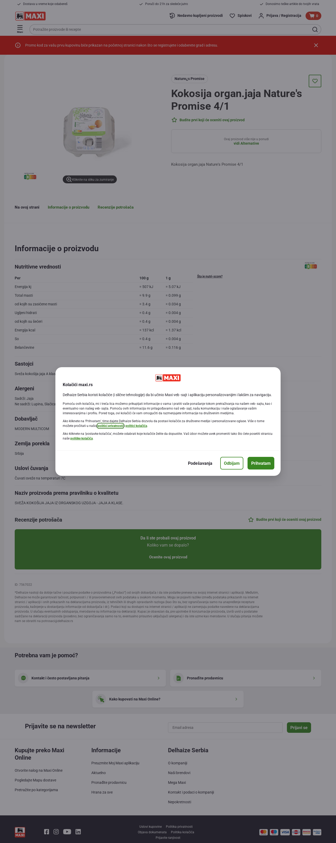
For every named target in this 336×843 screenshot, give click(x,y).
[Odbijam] (231, 463)
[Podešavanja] (200, 463)
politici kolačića (136, 426)
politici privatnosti (110, 426)
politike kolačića (81, 438)
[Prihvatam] (261, 463)
